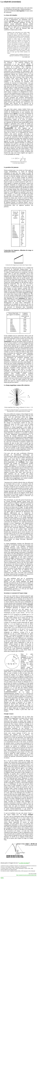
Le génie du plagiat (24, 863)
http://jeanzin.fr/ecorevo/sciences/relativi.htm (26, 875)
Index (2, 877)
